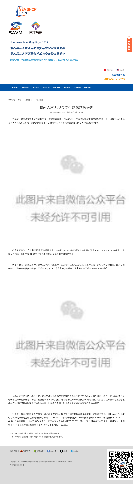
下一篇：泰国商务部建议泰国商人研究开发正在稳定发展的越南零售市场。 (36, 437)
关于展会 (36, 87)
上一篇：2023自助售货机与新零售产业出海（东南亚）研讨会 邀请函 (33, 433)
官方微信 (38, 451)
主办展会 (25, 87)
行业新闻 (39, 100)
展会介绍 (46, 87)
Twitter (75, 451)
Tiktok (63, 451)
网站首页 (15, 87)
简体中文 (110, 70)
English (122, 70)
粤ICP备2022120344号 (17, 465)
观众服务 (77, 87)
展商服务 (56, 87)
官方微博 (25, 451)
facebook (51, 451)
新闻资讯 (66, 87)
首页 (19, 100)
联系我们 (87, 87)
